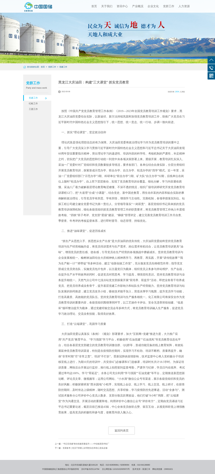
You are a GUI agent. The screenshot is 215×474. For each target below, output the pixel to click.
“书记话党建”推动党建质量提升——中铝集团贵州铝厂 (86, 444)
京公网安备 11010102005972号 (116, 469)
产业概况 (137, 6)
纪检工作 (33, 103)
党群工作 (168, 6)
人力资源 (184, 6)
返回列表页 (122, 430)
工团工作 (33, 109)
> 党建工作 (61, 67)
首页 (94, 6)
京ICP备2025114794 (90, 469)
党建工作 (33, 98)
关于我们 (106, 6)
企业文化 (153, 6)
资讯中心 (122, 6)
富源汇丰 (146, 469)
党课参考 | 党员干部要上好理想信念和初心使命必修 (85, 448)
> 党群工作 (50, 67)
